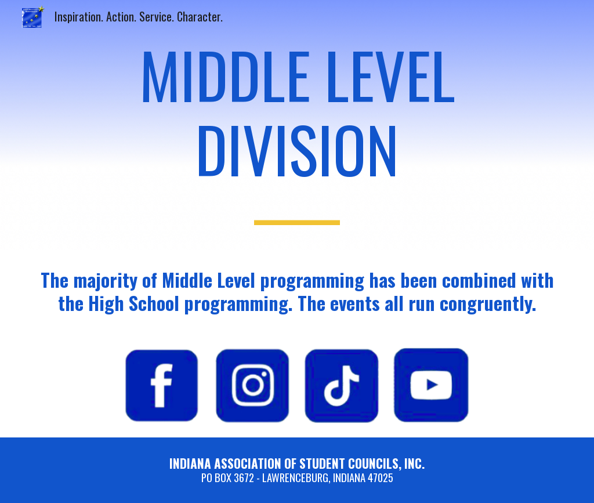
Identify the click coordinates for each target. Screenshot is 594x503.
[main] (297, 125)
